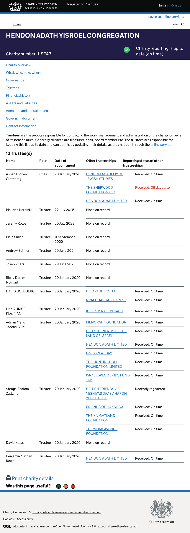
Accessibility (25, 519)
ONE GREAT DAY (99, 353)
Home (17, 24)
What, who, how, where (23, 72)
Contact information (21, 126)
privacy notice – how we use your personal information (66, 512)
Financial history (18, 95)
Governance (15, 80)
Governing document (21, 118)
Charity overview (18, 65)
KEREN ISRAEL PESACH (104, 311)
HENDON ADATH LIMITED (106, 201)
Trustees (12, 88)
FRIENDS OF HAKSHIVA (104, 407)
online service (160, 144)
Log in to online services (166, 17)
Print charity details (29, 478)
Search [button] (177, 24)
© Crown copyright (161, 522)
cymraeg (177, 5)
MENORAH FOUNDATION (106, 322)
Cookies (8, 519)
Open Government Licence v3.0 (75, 526)
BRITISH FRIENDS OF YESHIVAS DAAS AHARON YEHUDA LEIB (106, 393)
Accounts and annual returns (28, 111)
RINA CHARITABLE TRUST (106, 300)
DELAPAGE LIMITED (101, 291)
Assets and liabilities (21, 103)
